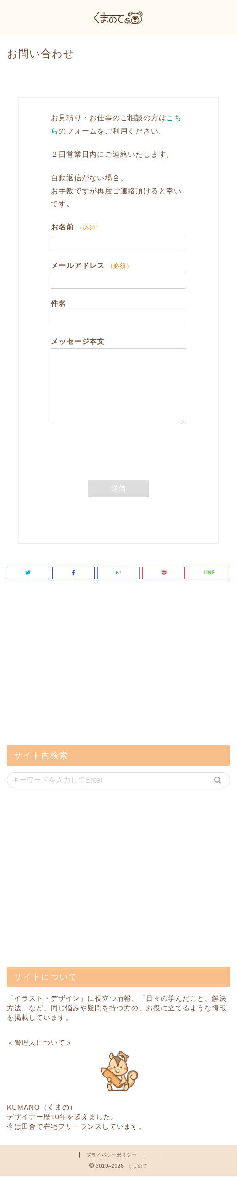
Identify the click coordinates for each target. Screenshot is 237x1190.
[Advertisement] (75, 687)
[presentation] (120, 470)
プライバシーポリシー (111, 1168)
